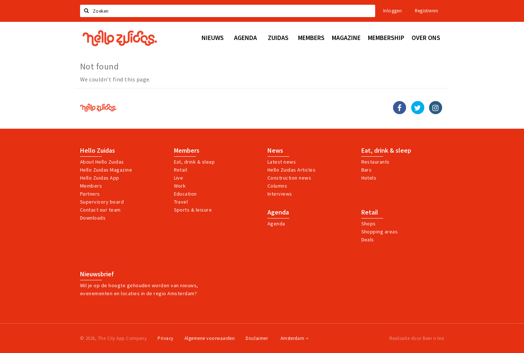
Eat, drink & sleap (194, 162)
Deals (367, 239)
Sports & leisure (193, 209)
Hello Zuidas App (99, 178)
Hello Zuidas (97, 150)
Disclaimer (257, 338)
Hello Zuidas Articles (291, 170)
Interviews (279, 193)
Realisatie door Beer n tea (416, 338)
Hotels (369, 178)
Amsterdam (295, 338)
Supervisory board (102, 201)
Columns (277, 185)
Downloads (93, 217)
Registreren (426, 11)
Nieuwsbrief (97, 274)
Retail (180, 170)
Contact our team (100, 209)
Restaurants (375, 162)
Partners (90, 193)
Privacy (165, 338)
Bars (366, 170)
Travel (181, 201)
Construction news (289, 178)
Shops (368, 223)
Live (178, 178)
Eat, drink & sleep (386, 150)
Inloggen (392, 11)
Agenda (278, 212)
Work (180, 185)
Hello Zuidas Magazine (106, 170)
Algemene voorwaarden (209, 338)
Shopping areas (379, 231)
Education (185, 193)
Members (91, 185)
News (275, 150)
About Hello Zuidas (102, 162)
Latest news (281, 162)
